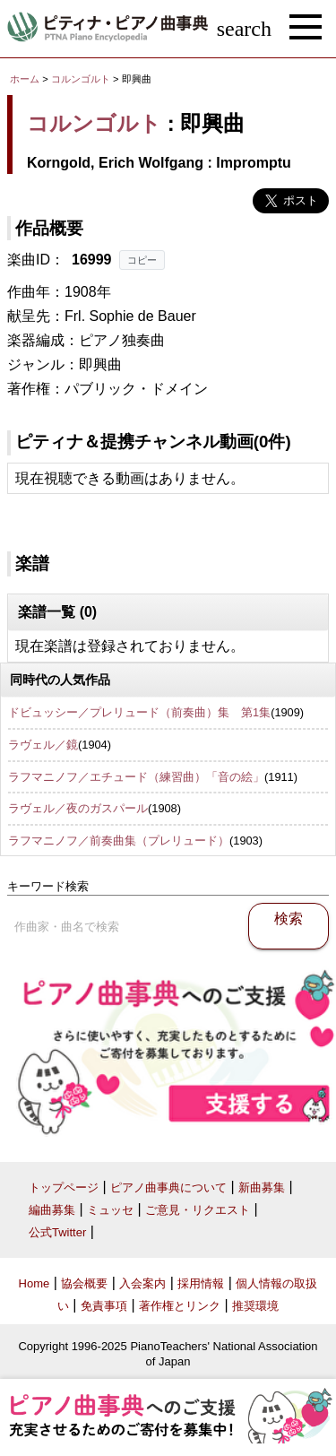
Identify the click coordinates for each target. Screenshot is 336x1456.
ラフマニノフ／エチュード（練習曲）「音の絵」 (136, 777)
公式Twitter (57, 1232)
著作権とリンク (179, 1306)
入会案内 (142, 1283)
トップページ (64, 1187)
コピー (142, 260)
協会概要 (84, 1283)
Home (34, 1283)
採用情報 (200, 1283)
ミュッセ (110, 1210)
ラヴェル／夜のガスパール (78, 808)
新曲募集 (261, 1187)
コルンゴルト (80, 79)
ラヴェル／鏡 (43, 744)
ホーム (24, 79)
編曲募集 (52, 1210)
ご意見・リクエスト (197, 1210)
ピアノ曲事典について (168, 1187)
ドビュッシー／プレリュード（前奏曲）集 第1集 (139, 712)
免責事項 (104, 1306)
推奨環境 (255, 1306)
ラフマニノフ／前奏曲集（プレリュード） (118, 840)
